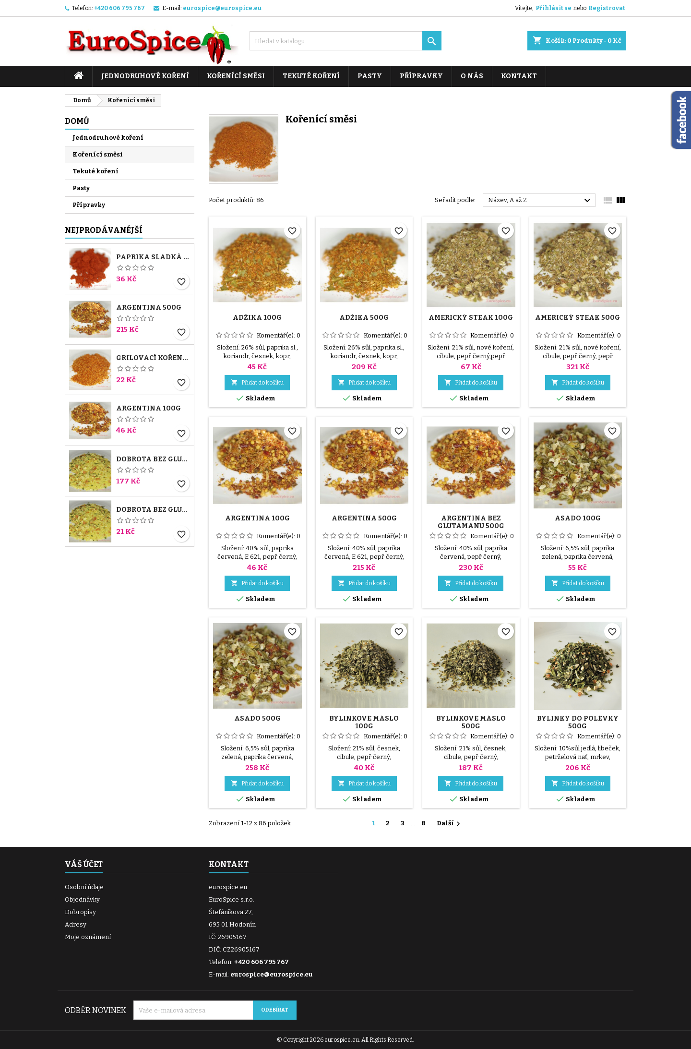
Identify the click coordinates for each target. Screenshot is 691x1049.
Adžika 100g (257, 317)
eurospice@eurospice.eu (222, 8)
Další (450, 824)
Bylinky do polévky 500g (578, 722)
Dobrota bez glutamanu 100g (153, 510)
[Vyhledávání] (345, 40)
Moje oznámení (88, 936)
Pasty (369, 76)
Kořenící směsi (236, 76)
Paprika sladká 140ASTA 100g (153, 257)
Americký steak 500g (577, 317)
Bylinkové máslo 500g (471, 722)
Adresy (75, 924)
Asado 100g (578, 518)
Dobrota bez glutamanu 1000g (153, 459)
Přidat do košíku (257, 382)
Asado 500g (257, 718)
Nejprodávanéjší (104, 230)
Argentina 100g (148, 408)
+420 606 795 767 (119, 8)
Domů (77, 121)
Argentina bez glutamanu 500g (471, 522)
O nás (472, 76)
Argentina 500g (148, 308)
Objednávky (82, 899)
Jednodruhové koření (145, 76)
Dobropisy (80, 912)
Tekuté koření (311, 76)
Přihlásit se (554, 8)
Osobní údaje (84, 887)
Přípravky (421, 76)
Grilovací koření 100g (153, 358)
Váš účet (84, 864)
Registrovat (606, 8)
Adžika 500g (364, 317)
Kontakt (519, 76)
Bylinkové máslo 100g (364, 722)
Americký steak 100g (471, 317)
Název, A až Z (540, 200)
